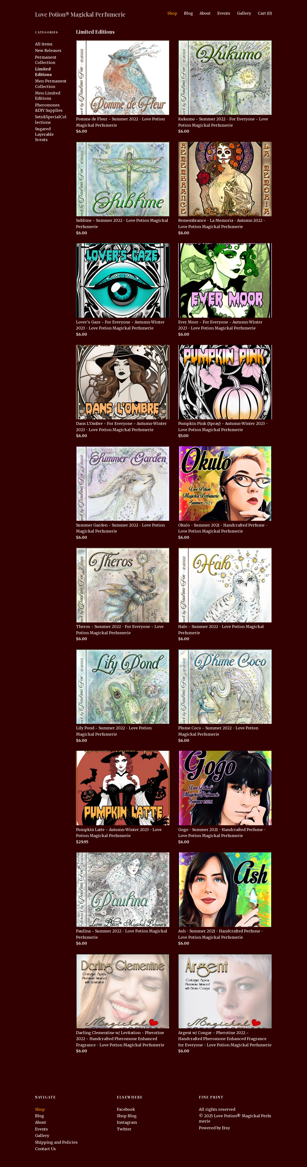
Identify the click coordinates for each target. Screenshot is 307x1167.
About (205, 13)
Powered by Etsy (214, 1127)
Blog (188, 13)
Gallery (244, 13)
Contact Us (45, 1148)
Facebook (126, 1109)
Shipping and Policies (56, 1142)
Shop (172, 13)
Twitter (124, 1129)
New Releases (48, 50)
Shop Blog (126, 1115)
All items (44, 44)
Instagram (127, 1122)
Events (223, 13)
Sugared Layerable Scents (44, 134)
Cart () (265, 13)
